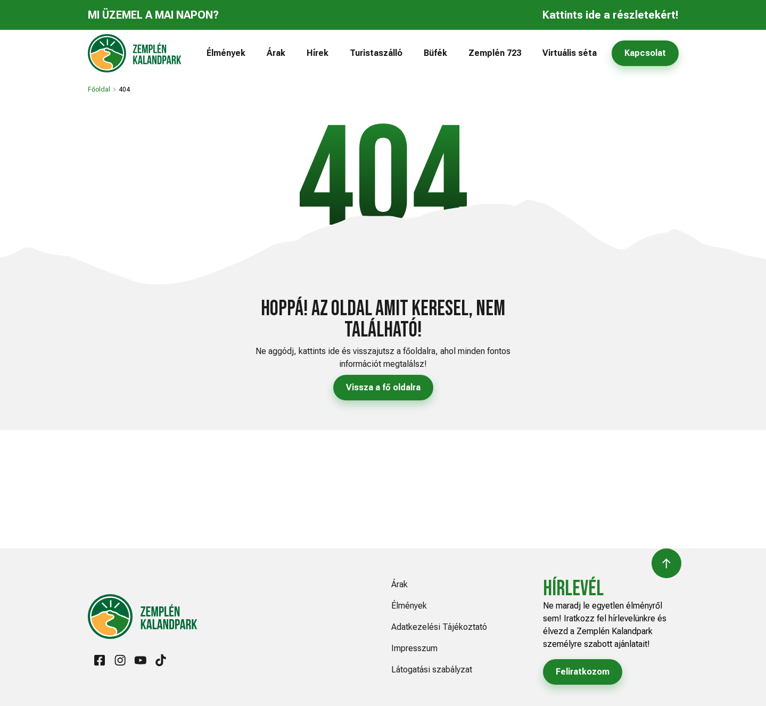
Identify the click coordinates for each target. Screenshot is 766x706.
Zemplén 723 (494, 53)
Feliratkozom (582, 672)
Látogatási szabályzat (431, 669)
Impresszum (414, 648)
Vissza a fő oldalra (383, 387)
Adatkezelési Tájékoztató (439, 627)
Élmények (226, 53)
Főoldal (99, 89)
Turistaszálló (376, 53)
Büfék (435, 53)
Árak (276, 53)
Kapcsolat (645, 53)
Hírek (317, 53)
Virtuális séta (569, 53)
